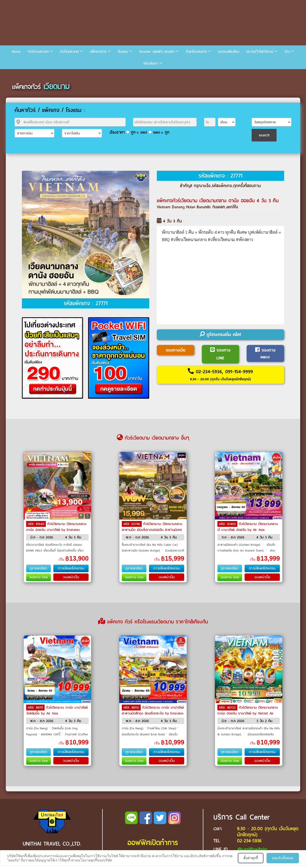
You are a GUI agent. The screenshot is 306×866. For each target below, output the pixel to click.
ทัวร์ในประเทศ (69, 51)
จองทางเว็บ (175, 350)
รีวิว (287, 51)
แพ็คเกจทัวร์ (98, 51)
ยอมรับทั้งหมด (282, 858)
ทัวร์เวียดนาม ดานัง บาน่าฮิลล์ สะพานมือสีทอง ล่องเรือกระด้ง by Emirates (153, 710)
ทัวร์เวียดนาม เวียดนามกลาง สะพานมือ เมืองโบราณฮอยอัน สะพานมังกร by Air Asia (152, 529)
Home (16, 51)
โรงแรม (123, 51)
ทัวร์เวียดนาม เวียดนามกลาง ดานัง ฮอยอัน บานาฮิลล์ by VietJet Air (247, 710)
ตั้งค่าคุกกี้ (250, 858)
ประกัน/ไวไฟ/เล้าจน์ (259, 51)
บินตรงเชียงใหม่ (228, 51)
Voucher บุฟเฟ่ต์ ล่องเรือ (156, 51)
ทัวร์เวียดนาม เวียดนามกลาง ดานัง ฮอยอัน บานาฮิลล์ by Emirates (56, 527)
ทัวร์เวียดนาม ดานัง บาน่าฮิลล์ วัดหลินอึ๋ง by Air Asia (57, 710)
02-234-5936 (249, 840)
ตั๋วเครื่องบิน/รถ (196, 51)
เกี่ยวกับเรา (150, 63)
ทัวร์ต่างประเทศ (38, 51)
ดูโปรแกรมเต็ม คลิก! (220, 334)
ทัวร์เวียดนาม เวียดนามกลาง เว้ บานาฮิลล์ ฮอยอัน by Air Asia (247, 527)
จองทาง (265, 353)
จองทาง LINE (220, 354)
